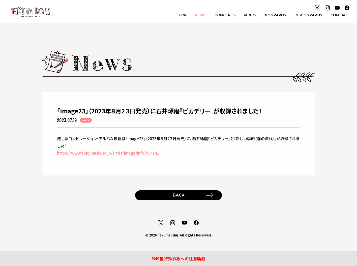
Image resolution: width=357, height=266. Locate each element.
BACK (178, 195)
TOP (182, 15)
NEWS (201, 15)
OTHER (86, 120)
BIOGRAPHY (275, 15)
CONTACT (340, 15)
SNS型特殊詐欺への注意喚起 (178, 259)
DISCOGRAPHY (309, 15)
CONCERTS (225, 15)
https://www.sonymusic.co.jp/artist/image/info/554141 (108, 153)
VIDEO (250, 15)
